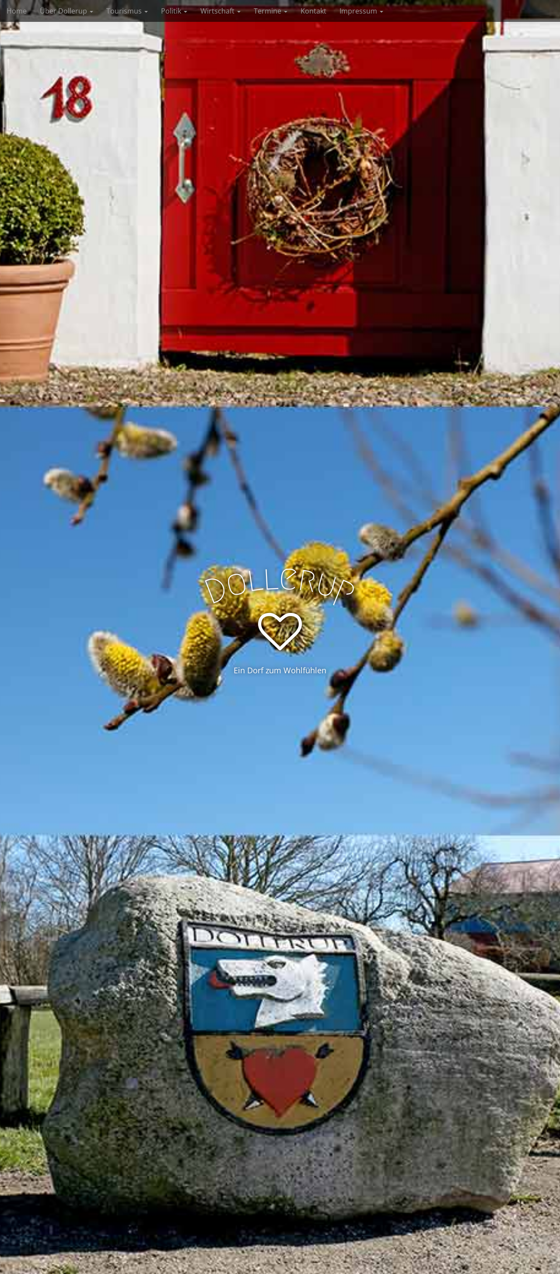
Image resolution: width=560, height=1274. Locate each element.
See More (280, 706)
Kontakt (313, 11)
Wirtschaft (220, 11)
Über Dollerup (66, 11)
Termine (270, 11)
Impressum (361, 11)
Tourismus (127, 11)
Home (17, 11)
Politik (174, 11)
